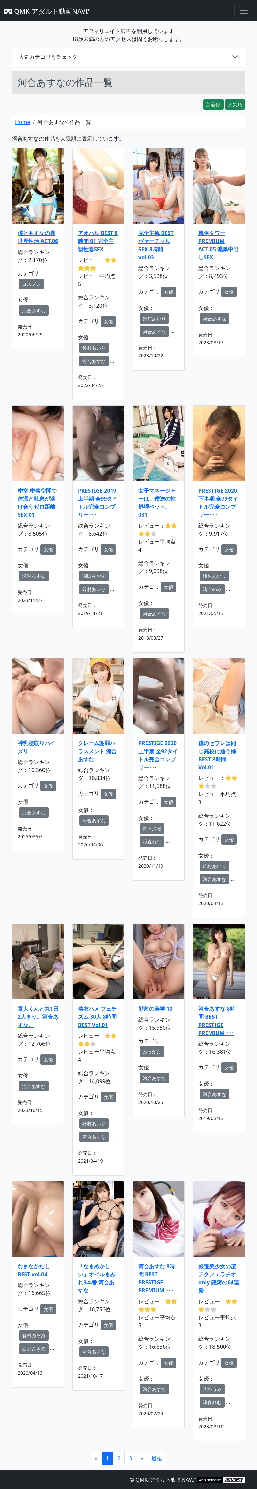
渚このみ (212, 589)
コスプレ (31, 284)
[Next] (141, 1458)
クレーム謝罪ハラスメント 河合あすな (97, 751)
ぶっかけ (152, 1051)
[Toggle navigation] (243, 10)
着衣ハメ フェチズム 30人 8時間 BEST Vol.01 (97, 1017)
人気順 (235, 104)
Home (22, 122)
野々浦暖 (152, 828)
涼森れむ (152, 841)
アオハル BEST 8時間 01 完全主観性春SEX (98, 241)
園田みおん (94, 576)
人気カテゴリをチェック (48, 56)
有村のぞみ (34, 1335)
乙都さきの (34, 1348)
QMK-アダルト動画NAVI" (47, 11)
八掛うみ (212, 1389)
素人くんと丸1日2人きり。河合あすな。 (38, 1017)
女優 (108, 321)
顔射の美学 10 (155, 1008)
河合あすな (34, 310)
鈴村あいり (94, 348)
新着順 (213, 104)
